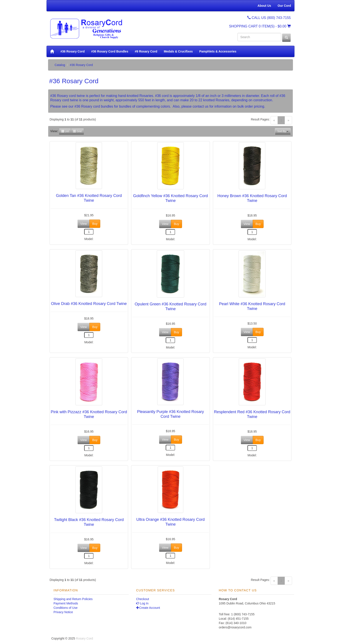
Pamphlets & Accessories (217, 51)
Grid (77, 131)
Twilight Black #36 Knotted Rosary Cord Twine (89, 522)
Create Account (148, 607)
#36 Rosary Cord (72, 51)
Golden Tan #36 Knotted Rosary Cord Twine (89, 198)
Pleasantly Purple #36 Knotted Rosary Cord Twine (170, 414)
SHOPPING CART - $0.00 (260, 26)
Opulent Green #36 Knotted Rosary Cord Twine (170, 306)
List (65, 131)
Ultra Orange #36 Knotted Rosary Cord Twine (170, 521)
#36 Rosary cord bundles (93, 106)
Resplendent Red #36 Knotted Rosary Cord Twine (252, 414)
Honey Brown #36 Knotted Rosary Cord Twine (252, 198)
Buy (94, 223)
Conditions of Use (65, 607)
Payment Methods (65, 603)
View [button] (83, 223)
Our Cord (284, 5)
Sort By (282, 131)
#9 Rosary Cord (146, 51)
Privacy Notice (63, 612)
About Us (264, 5)
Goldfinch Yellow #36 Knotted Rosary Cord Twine (170, 198)
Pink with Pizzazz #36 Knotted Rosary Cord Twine (89, 414)
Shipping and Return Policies (73, 599)
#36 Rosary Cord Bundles (109, 51)
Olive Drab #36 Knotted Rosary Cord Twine (89, 303)
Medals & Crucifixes (178, 51)
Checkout (142, 599)
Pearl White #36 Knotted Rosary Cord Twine (252, 306)
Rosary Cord (84, 638)
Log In (142, 603)
